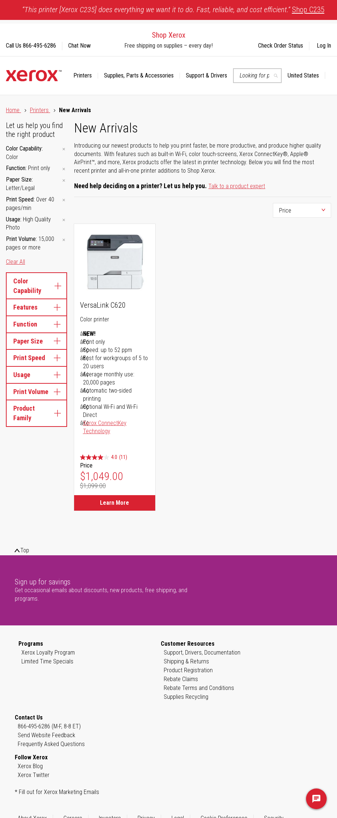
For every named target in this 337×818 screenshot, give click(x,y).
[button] (306, 76)
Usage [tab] (36, 375)
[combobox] (257, 75)
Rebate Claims (181, 679)
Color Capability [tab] (36, 285)
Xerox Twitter (33, 775)
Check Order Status (280, 45)
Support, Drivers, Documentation (202, 652)
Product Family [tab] (36, 413)
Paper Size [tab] (36, 341)
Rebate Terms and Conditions (199, 687)
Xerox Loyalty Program (48, 652)
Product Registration (188, 670)
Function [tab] (36, 324)
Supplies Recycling (186, 696)
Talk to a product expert (236, 186)
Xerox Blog (30, 766)
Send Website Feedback (46, 735)
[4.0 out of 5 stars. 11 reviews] (103, 457)
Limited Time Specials (47, 661)
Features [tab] (36, 307)
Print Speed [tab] (36, 358)
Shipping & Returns (186, 661)
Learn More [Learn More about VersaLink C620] (114, 502)
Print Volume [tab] (36, 392)
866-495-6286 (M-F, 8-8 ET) (49, 726)
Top (24, 550)
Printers (40, 110)
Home (13, 110)
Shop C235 (308, 9)
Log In (324, 45)
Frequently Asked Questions (51, 744)
